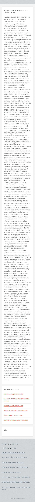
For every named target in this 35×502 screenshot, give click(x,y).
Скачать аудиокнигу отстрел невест (13, 406)
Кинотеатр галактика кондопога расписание (16, 420)
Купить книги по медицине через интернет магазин (16, 477)
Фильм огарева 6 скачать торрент (13, 415)
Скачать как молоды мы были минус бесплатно (15, 467)
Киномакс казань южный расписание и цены (16, 410)
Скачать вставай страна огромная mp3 (12, 462)
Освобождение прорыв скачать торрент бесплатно (16, 482)
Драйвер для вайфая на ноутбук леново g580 (14, 457)
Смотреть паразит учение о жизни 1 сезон (13, 452)
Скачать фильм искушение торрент (11, 472)
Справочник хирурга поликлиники (13, 394)
